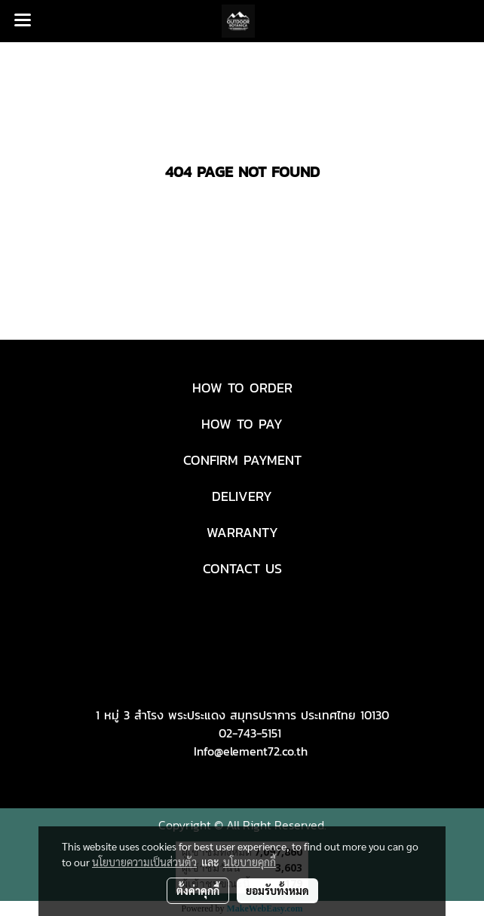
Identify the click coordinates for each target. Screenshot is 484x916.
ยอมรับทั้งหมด (277, 890)
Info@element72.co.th (251, 751)
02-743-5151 (250, 733)
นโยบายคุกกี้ (249, 862)
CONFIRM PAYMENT (242, 460)
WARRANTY (242, 532)
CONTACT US (242, 568)
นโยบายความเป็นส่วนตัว (144, 862)
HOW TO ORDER (242, 387)
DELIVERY (242, 496)
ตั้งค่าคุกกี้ (197, 890)
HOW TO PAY (242, 424)
